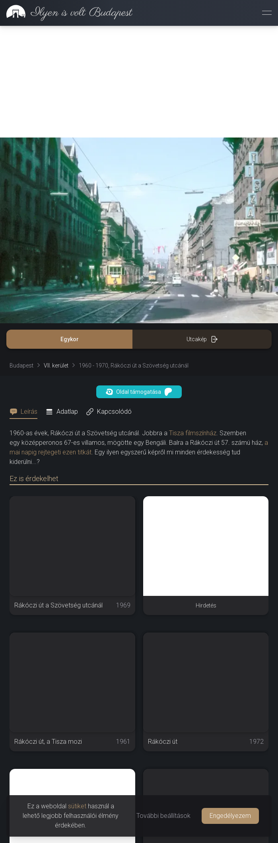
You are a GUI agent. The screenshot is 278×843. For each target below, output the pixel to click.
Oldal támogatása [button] (139, 392)
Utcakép (202, 339)
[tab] (26, 412)
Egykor (69, 339)
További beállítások (163, 815)
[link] (66, 12)
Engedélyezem (230, 815)
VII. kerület (56, 365)
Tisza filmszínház (192, 433)
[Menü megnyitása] (267, 13)
